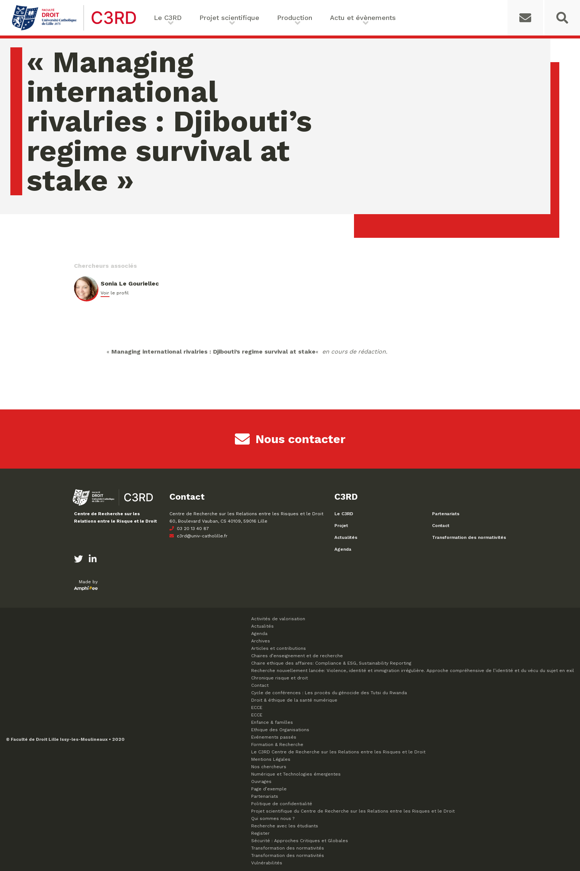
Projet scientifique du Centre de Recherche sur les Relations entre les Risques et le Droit (353, 811)
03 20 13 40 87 (189, 528)
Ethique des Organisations (280, 729)
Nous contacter (290, 439)
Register (260, 833)
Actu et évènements (363, 17)
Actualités (345, 537)
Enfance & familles (272, 722)
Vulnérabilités (266, 862)
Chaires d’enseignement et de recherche (297, 655)
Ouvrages (261, 781)
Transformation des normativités (469, 537)
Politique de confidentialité (281, 803)
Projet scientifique (229, 17)
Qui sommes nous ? (272, 818)
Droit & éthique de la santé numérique (294, 700)
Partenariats (445, 513)
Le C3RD (168, 17)
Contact (440, 525)
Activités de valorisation (278, 618)
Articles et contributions (278, 648)
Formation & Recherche (277, 744)
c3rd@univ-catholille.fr (198, 536)
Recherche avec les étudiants (284, 825)
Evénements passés (273, 737)
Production (294, 17)
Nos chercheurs (268, 766)
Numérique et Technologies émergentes (296, 774)
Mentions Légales (270, 759)
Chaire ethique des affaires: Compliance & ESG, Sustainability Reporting (331, 663)
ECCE (256, 707)
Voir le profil (115, 293)
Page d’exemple (269, 788)
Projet (341, 525)
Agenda (342, 549)
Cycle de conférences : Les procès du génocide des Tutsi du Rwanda (329, 692)
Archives (260, 641)
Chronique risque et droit (279, 678)
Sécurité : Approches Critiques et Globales (299, 840)
